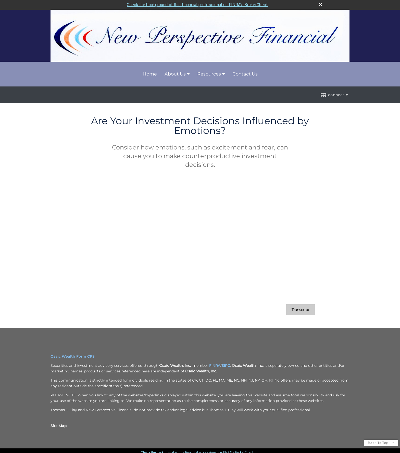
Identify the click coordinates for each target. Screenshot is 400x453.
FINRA (214, 365)
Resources (209, 74)
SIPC (226, 365)
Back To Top (381, 443)
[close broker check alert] (320, 5)
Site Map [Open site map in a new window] (59, 425)
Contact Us (245, 74)
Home (150, 74)
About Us (175, 74)
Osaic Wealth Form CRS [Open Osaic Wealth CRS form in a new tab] (73, 356)
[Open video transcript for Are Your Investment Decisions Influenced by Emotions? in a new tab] (300, 309)
